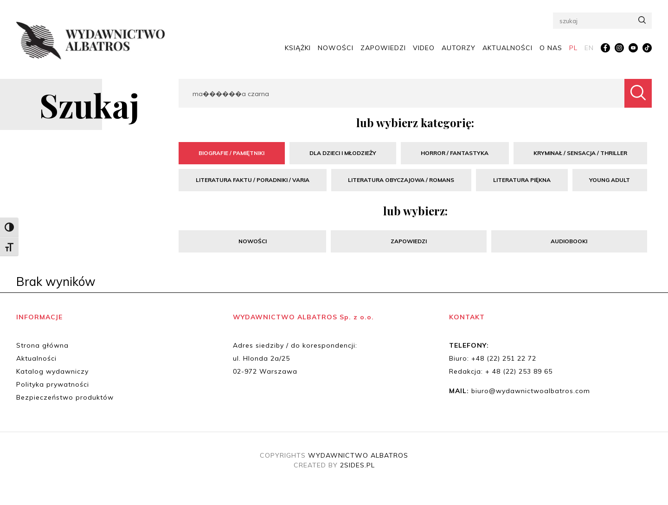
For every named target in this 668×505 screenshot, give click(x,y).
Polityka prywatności (52, 384)
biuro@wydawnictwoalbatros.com (530, 391)
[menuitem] (573, 48)
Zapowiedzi (383, 47)
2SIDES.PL (357, 465)
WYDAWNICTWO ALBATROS (358, 455)
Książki (298, 47)
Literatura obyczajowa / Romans (401, 179)
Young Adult (609, 179)
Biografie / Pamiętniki (231, 152)
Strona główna (42, 345)
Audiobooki (569, 241)
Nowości (335, 47)
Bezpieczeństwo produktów (65, 397)
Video (424, 47)
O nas (551, 47)
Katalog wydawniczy (52, 371)
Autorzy (458, 47)
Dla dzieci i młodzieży (342, 152)
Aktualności (507, 47)
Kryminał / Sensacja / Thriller (580, 152)
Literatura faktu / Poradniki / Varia (252, 179)
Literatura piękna (522, 179)
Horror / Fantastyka (454, 152)
